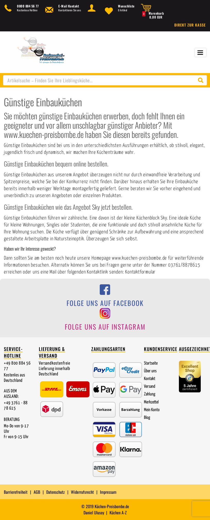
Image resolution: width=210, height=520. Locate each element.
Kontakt (149, 379)
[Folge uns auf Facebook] (105, 297)
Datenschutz (55, 492)
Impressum (108, 492)
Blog (147, 418)
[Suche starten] (202, 80)
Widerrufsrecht (82, 492)
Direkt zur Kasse (190, 25)
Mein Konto (152, 410)
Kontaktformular (140, 272)
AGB (37, 492)
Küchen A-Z (118, 512)
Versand (149, 386)
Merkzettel (151, 402)
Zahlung (149, 394)
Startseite (151, 363)
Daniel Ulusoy (94, 512)
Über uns (150, 371)
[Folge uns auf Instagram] (105, 321)
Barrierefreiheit (16, 492)
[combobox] (105, 80)
